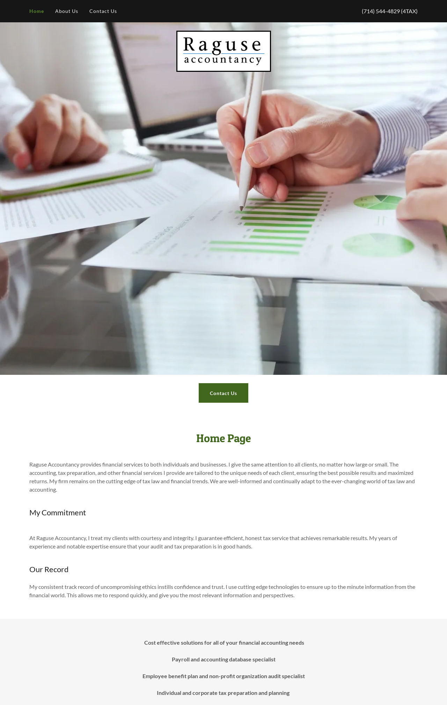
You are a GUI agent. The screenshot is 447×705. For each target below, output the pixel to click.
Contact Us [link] (103, 11)
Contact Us (223, 393)
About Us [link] (66, 11)
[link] (223, 50)
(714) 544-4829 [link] (381, 11)
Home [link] (36, 11)
